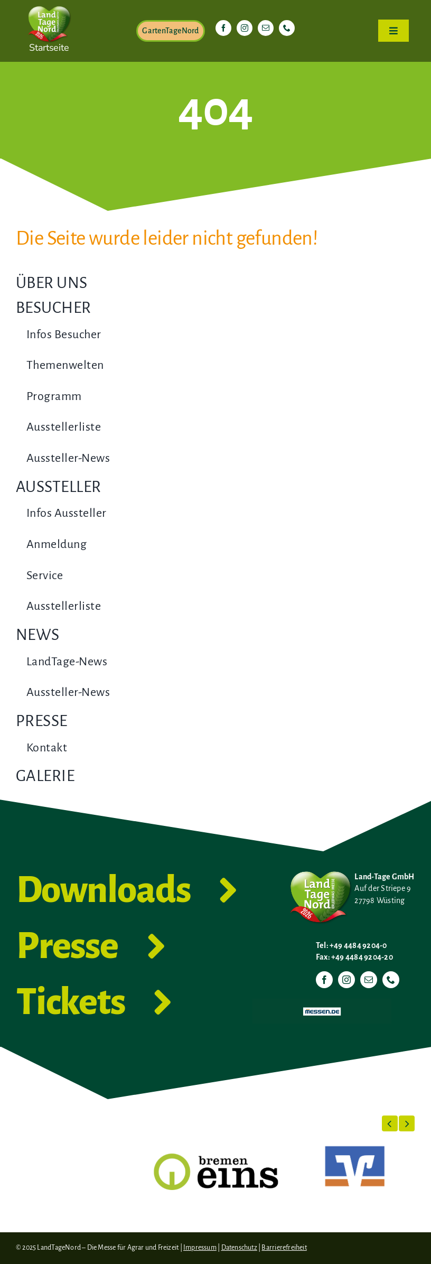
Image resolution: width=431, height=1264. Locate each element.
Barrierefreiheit (283, 1247)
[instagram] (244, 28)
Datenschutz (239, 1247)
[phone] (287, 28)
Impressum (200, 1247)
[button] (390, 1123)
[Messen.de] (321, 1003)
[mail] (266, 28)
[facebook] (223, 28)
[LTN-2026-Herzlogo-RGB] (49, 4)
